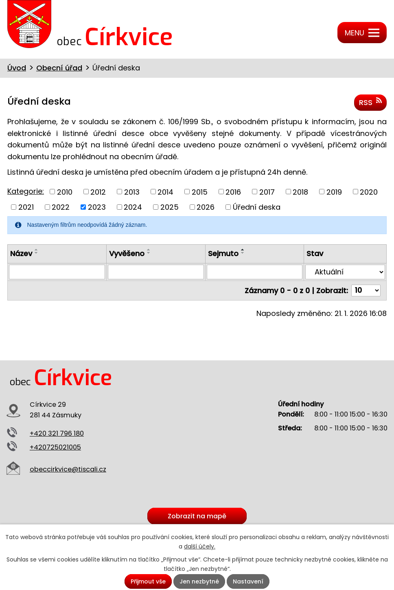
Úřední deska (256, 207)
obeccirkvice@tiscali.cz (68, 469)
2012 (98, 191)
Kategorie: (25, 191)
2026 (206, 207)
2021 (26, 207)
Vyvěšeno (126, 253)
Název (21, 253)
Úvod (16, 68)
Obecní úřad (59, 68)
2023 (97, 207)
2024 (133, 207)
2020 (369, 191)
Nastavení (248, 581)
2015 (200, 191)
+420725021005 (55, 447)
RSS (370, 102)
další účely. (199, 546)
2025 (169, 207)
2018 (300, 191)
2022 (61, 207)
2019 (334, 191)
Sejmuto (223, 253)
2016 (233, 191)
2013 (132, 191)
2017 (267, 191)
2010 (64, 191)
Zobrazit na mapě (197, 516)
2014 (165, 191)
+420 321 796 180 (57, 433)
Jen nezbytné (199, 581)
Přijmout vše (148, 581)
